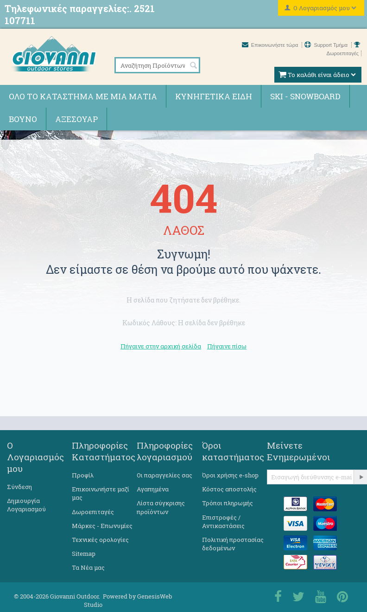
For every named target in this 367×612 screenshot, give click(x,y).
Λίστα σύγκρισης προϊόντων (161, 507)
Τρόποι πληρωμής (227, 503)
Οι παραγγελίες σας (164, 475)
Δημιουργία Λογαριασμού (26, 504)
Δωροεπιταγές (93, 512)
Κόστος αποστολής (229, 489)
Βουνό (23, 119)
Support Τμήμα (326, 45)
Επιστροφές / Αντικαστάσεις (223, 521)
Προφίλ (83, 475)
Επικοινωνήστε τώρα (271, 45)
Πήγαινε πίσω (227, 346)
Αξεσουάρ (76, 119)
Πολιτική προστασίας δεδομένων (233, 543)
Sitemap (83, 553)
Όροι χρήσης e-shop (230, 475)
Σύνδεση (19, 487)
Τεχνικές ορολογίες (100, 539)
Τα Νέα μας (88, 567)
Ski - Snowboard (305, 96)
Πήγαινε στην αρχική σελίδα (160, 346)
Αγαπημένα (153, 489)
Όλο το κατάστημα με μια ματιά (83, 96)
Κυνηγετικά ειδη (213, 96)
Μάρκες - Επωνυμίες (102, 526)
